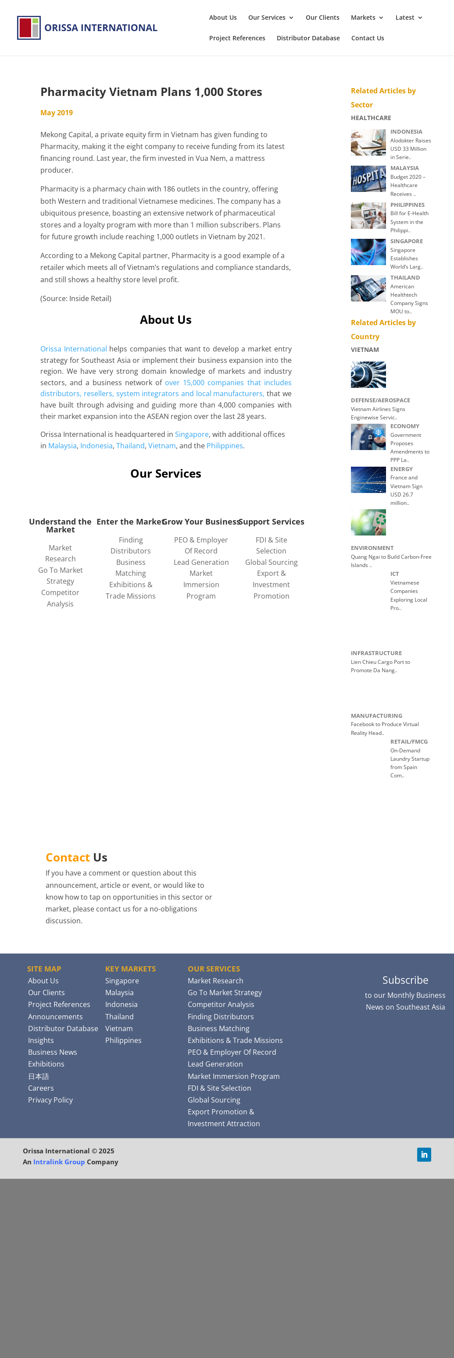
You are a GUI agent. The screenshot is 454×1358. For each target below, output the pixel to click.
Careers (41, 1088)
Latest (405, 17)
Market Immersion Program (201, 584)
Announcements (55, 1016)
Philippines (225, 445)
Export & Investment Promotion (271, 584)
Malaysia (62, 445)
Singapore (192, 434)
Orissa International (73, 349)
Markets (363, 17)
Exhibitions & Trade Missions (235, 1040)
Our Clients (323, 17)
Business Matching (219, 1028)
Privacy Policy (50, 1100)
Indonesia (96, 445)
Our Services (267, 17)
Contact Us (367, 38)
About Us (223, 17)
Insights (41, 1040)
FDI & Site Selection (219, 1088)
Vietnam (162, 445)
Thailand (130, 445)
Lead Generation (201, 562)
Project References (237, 38)
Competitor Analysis (221, 1004)
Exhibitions (46, 1064)
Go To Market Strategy (225, 992)
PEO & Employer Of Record (232, 1052)
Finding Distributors (221, 1016)
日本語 (38, 1076)
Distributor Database (308, 38)
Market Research (215, 981)
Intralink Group (59, 1161)
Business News (52, 1052)
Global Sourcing (271, 562)
